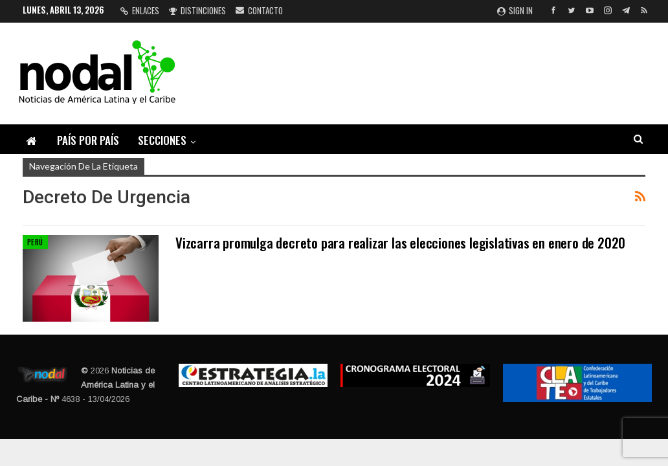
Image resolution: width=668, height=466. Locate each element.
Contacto (259, 10)
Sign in (515, 10)
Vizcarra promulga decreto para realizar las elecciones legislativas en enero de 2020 (400, 242)
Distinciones (197, 10)
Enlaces (139, 10)
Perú (35, 242)
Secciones (162, 140)
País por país (88, 140)
